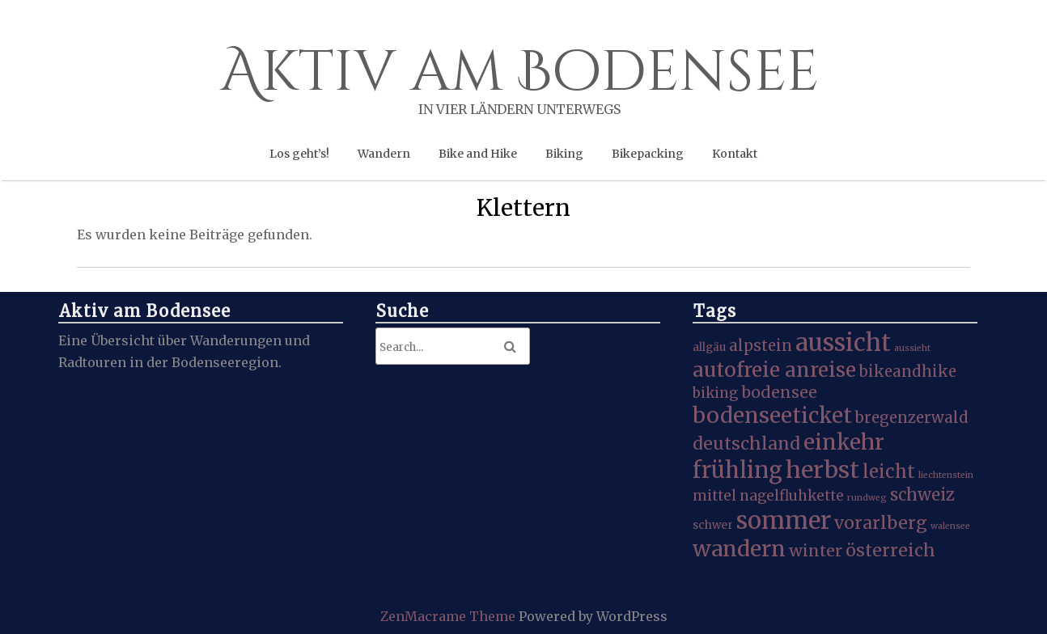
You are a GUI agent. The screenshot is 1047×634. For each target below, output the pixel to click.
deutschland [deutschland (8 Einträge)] (746, 443)
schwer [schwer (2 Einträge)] (713, 525)
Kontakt (734, 153)
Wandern (384, 153)
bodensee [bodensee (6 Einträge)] (779, 392)
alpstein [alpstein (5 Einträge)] (760, 345)
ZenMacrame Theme (449, 616)
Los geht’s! (299, 153)
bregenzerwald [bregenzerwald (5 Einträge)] (912, 417)
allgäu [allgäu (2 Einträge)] (709, 347)
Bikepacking (648, 153)
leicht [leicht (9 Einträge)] (889, 471)
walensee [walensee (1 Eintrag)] (950, 526)
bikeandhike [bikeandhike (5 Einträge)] (907, 371)
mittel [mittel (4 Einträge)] (714, 496)
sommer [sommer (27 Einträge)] (783, 520)
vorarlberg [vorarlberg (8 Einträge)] (880, 523)
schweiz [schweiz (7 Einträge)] (922, 494)
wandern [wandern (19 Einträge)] (739, 548)
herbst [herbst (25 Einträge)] (822, 469)
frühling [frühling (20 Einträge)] (737, 470)
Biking (564, 153)
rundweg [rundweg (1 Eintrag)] (867, 497)
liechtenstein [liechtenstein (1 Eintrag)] (945, 475)
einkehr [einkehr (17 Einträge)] (843, 442)
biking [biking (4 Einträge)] (715, 393)
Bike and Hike (478, 153)
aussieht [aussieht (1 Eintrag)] (912, 348)
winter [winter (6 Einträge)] (815, 550)
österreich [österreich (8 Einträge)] (890, 550)
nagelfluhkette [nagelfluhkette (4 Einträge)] (792, 496)
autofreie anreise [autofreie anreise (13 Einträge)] (774, 370)
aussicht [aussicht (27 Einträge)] (843, 342)
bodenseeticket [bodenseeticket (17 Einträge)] (772, 415)
